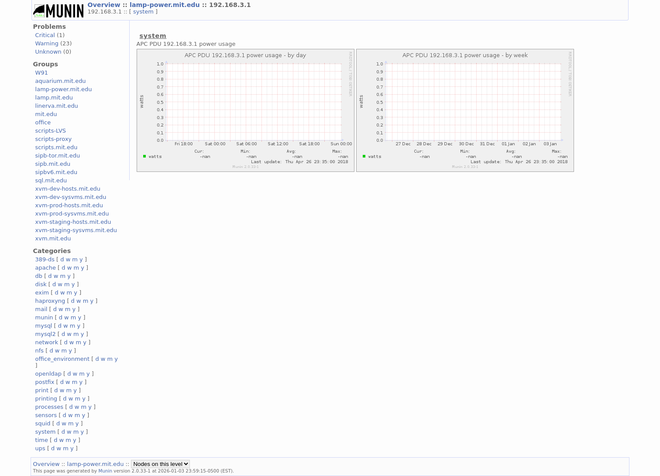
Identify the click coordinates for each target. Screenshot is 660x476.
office (43, 122)
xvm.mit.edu (53, 238)
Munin (106, 470)
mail (41, 309)
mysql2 (45, 334)
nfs (39, 350)
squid (43, 423)
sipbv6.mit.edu (56, 172)
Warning (46, 43)
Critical (45, 35)
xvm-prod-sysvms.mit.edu (72, 213)
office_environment (62, 359)
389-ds (45, 259)
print (41, 390)
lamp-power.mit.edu (166, 4)
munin (44, 317)
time (41, 440)
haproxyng (50, 301)
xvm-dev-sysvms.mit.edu (71, 197)
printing (46, 398)
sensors (46, 415)
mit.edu (46, 114)
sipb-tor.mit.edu (57, 155)
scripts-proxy (53, 139)
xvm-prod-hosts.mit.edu (69, 205)
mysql (43, 325)
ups (40, 448)
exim (42, 292)
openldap (48, 373)
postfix (45, 382)
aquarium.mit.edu (60, 81)
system (144, 11)
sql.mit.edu (51, 180)
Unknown (48, 51)
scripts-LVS (50, 130)
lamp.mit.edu (54, 97)
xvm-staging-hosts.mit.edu (73, 222)
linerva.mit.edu (56, 106)
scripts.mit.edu (56, 147)
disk (41, 284)
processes (49, 407)
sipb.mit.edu (53, 164)
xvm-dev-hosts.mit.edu (67, 188)
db (38, 276)
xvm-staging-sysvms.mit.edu (76, 230)
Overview (105, 4)
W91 (41, 72)
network (46, 342)
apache (45, 267)
